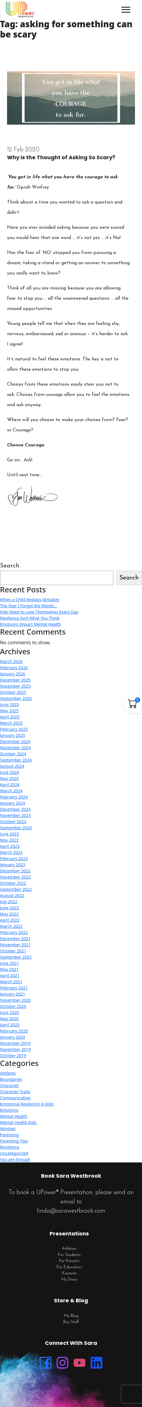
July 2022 (8, 901)
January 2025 (12, 735)
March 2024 (11, 791)
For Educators (69, 1267)
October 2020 (13, 1006)
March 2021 (11, 981)
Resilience (9, 1147)
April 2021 (9, 975)
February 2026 (14, 667)
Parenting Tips (14, 1141)
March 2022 (11, 926)
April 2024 (9, 784)
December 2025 (15, 680)
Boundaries (11, 1079)
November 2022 (15, 877)
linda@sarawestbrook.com (71, 1211)
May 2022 (9, 914)
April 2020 (9, 1025)
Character (9, 1085)
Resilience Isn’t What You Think (29, 618)
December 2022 (15, 871)
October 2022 (13, 883)
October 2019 (13, 1055)
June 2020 (9, 1012)
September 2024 (16, 760)
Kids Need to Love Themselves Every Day (39, 612)
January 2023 (12, 864)
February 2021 (14, 988)
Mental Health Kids (18, 1122)
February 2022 (14, 932)
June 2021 (9, 963)
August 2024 (12, 766)
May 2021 (9, 969)
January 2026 (12, 674)
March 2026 (11, 661)
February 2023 (14, 858)
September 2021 (16, 957)
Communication (15, 1098)
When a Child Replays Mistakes (30, 599)
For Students (69, 1255)
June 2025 (9, 704)
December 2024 (15, 741)
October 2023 (13, 821)
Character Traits (15, 1091)
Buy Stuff (71, 1322)
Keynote (69, 1273)
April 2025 (9, 717)
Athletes (8, 1073)
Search (9, 566)
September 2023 (16, 827)
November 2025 (15, 686)
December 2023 (15, 809)
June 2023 (9, 834)
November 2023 (15, 815)
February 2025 (14, 729)
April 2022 (9, 920)
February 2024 (14, 797)
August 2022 (12, 895)
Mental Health (13, 1116)
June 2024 (9, 772)
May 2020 (9, 1018)
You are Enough (15, 1159)
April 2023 (9, 846)
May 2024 (9, 778)
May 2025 (9, 710)
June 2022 (9, 908)
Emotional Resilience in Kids (27, 1104)
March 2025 (11, 723)
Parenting (9, 1135)
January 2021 (12, 994)
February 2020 (14, 1031)
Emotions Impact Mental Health (30, 624)
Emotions (9, 1110)
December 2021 (15, 938)
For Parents (69, 1261)
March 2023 (11, 852)
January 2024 (12, 803)
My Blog (71, 1316)
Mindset (8, 1128)
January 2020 (12, 1037)
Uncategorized (14, 1153)
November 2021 (15, 944)
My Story (69, 1279)
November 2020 (15, 1000)
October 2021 (13, 951)
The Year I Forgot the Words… (28, 605)
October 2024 (13, 754)
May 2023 (9, 840)
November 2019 (15, 1049)
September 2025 (16, 698)
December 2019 (15, 1043)
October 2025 (13, 692)
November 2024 (15, 747)
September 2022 (16, 889)
